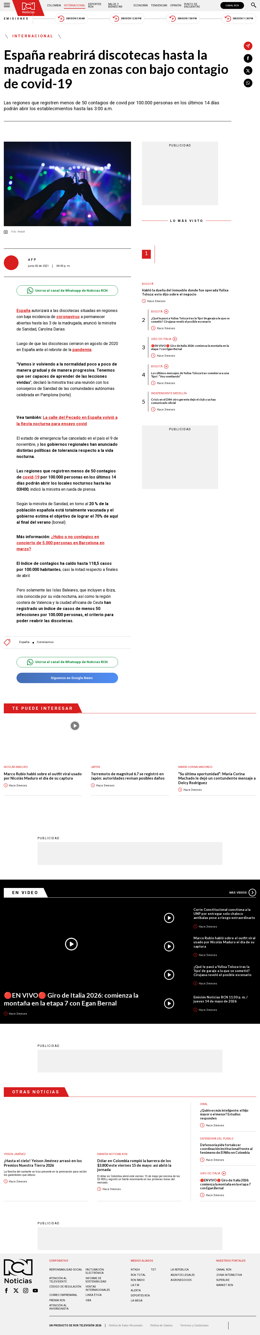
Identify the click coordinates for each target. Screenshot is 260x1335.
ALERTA (136, 1290)
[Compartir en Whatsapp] (248, 83)
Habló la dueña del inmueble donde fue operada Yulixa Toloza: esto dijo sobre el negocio (185, 292)
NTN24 (135, 1269)
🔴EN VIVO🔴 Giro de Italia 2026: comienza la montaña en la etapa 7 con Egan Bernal (190, 347)
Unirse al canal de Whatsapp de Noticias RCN (67, 290)
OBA (88, 1300)
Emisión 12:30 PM (127, 18)
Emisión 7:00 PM (183, 18)
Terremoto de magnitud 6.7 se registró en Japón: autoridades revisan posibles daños (128, 776)
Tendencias (159, 5)
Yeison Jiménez (15, 1154)
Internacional (74, 5)
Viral (204, 1104)
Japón (95, 767)
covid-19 (31, 477)
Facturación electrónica (95, 1271)
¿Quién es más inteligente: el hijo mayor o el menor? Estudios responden (224, 1114)
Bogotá (147, 284)
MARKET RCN (224, 1285)
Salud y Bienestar (115, 5)
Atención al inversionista (59, 1307)
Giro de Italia (161, 339)
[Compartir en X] (248, 70)
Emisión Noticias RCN (112, 1154)
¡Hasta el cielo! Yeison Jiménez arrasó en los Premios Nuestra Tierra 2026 (43, 1163)
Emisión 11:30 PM (239, 18)
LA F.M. (135, 1285)
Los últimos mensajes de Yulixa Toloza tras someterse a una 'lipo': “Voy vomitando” (190, 374)
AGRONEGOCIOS (181, 1280)
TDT (153, 1269)
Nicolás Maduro (16, 767)
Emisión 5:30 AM (71, 18)
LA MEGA (136, 1300)
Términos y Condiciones (194, 1325)
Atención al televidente (58, 1280)
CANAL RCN (232, 5)
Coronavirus (45, 642)
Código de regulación (65, 1286)
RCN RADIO (138, 1280)
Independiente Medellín (169, 393)
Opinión (175, 5)
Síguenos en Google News (67, 677)
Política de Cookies (161, 1325)
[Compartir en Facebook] (248, 58)
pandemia (81, 349)
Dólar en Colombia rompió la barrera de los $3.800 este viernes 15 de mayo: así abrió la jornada (134, 1165)
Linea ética (94, 1295)
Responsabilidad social (65, 1269)
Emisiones (16, 18)
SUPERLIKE (223, 1280)
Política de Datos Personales (126, 1325)
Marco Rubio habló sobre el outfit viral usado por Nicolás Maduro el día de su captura (43, 776)
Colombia (54, 5)
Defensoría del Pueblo (217, 1138)
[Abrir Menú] (7, 5)
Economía (141, 5)
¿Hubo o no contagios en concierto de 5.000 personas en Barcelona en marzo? (60, 542)
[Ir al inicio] (28, 8)
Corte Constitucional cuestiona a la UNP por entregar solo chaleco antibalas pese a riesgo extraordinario (224, 914)
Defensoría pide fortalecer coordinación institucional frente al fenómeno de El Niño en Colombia (226, 1149)
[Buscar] (253, 6)
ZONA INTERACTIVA (229, 1275)
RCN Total (138, 1275)
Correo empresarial (63, 1295)
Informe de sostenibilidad (96, 1280)
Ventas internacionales (98, 1288)
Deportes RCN (94, 5)
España (23, 310)
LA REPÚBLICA (180, 1269)
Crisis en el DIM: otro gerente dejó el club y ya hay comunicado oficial (183, 401)
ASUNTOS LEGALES (182, 1275)
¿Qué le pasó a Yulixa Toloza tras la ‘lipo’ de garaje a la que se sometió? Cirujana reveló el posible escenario (190, 320)
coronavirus (68, 316)
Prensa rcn (57, 1300)
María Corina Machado (195, 767)
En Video (25, 892)
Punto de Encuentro (192, 5)
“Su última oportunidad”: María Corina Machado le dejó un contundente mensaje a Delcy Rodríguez (217, 778)
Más (242, 892)
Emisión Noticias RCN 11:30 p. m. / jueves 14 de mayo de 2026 (220, 999)
